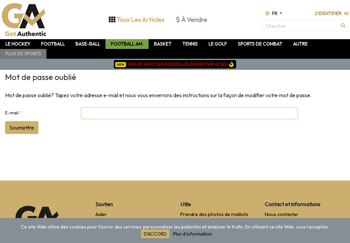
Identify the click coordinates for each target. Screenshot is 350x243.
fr (271, 13)
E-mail (13, 113)
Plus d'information (192, 234)
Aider (101, 214)
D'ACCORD (155, 234)
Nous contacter (281, 214)
